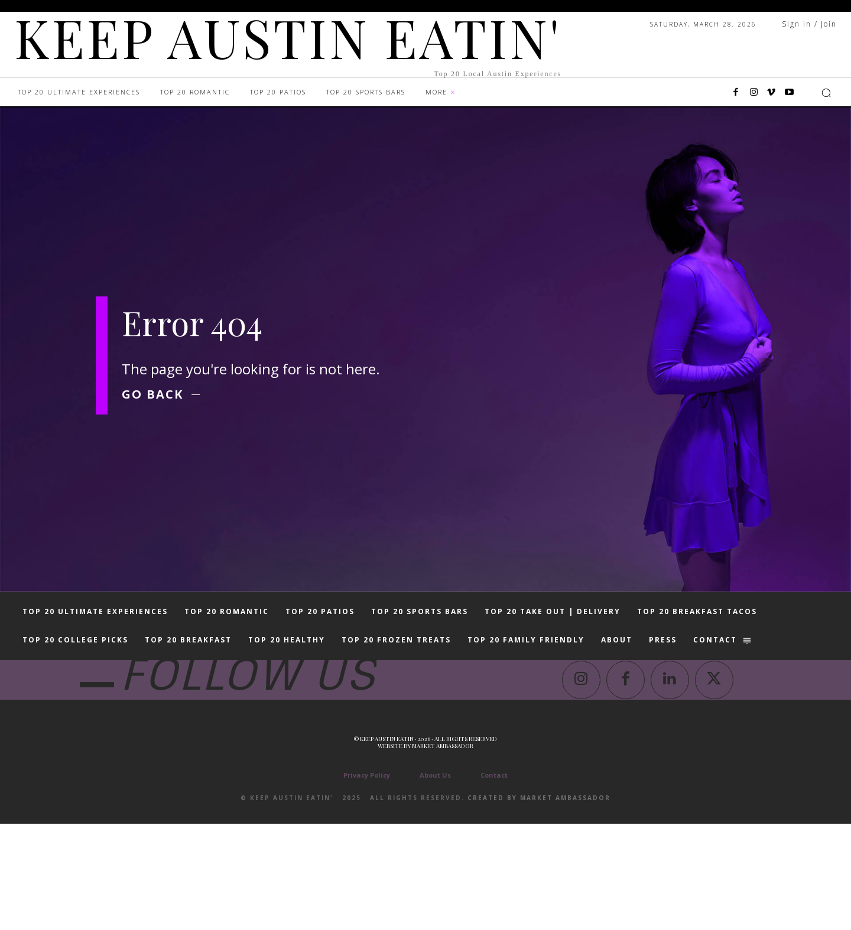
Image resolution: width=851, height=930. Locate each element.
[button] (826, 92)
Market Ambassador (442, 852)
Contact (494, 881)
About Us (435, 881)
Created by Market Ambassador (538, 904)
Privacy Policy (366, 881)
